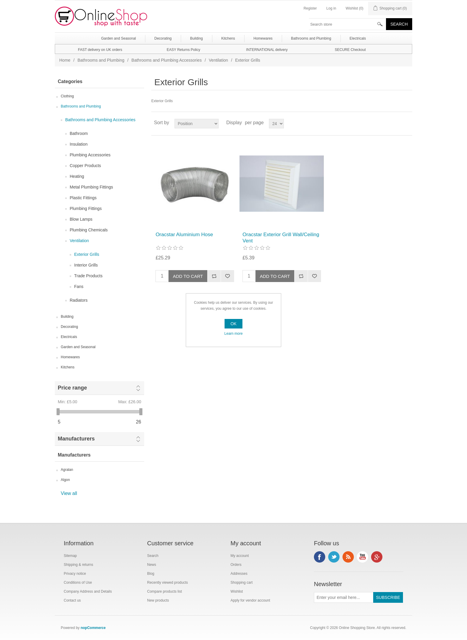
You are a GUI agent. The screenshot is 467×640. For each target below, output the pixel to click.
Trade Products (88, 275)
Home (64, 60)
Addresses (239, 574)
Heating (77, 176)
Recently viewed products (167, 582)
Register (310, 8)
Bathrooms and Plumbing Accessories (166, 60)
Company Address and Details (88, 591)
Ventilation (218, 60)
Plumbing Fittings (86, 208)
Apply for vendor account (250, 600)
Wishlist (237, 591)
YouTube (362, 557)
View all (69, 493)
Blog (150, 574)
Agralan (67, 470)
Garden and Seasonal (78, 347)
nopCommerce (93, 628)
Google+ (376, 557)
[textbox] (347, 24)
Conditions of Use (78, 582)
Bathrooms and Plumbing (100, 60)
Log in (331, 8)
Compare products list (164, 591)
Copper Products (85, 165)
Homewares (70, 357)
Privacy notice (75, 574)
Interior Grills (86, 265)
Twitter (334, 557)
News (151, 565)
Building (67, 316)
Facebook (319, 557)
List (407, 122)
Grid (396, 122)
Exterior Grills (86, 254)
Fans (78, 286)
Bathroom (79, 133)
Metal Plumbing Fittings (91, 187)
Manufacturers (76, 439)
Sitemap (70, 556)
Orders (236, 565)
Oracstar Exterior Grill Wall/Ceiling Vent (280, 237)
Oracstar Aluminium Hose (184, 234)
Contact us (72, 600)
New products (158, 600)
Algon (65, 480)
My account (240, 556)
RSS (348, 557)
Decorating (69, 327)
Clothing (67, 96)
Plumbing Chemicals (89, 230)
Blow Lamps (81, 219)
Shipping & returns (78, 565)
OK (233, 323)
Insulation (79, 144)
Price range (72, 388)
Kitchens (67, 367)
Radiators (79, 300)
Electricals (69, 337)
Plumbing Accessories (90, 154)
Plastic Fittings (83, 197)
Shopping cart (242, 582)
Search (152, 556)
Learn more (233, 333)
